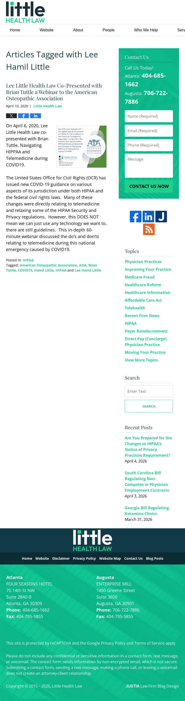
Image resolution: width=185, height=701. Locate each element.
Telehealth (135, 308)
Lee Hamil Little (88, 270)
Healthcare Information (148, 292)
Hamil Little (44, 270)
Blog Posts (154, 558)
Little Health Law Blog (25, 12)
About (78, 30)
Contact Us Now (149, 186)
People (109, 30)
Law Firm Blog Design (152, 686)
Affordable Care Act (143, 300)
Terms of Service (149, 643)
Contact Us (133, 558)
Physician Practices (143, 261)
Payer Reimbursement (146, 331)
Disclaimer (61, 558)
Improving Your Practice (148, 269)
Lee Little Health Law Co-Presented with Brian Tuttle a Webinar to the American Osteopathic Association (54, 92)
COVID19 (25, 270)
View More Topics (141, 360)
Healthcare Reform (143, 284)
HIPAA (28, 260)
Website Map (110, 558)
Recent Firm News (142, 315)
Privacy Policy (84, 558)
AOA (82, 265)
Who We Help (146, 30)
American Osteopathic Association (48, 265)
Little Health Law (147, 12)
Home (15, 30)
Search (149, 406)
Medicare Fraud (140, 277)
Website (47, 30)
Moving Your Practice (145, 352)
